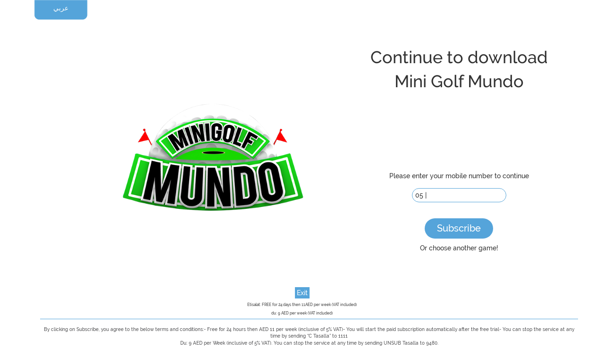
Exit (302, 293)
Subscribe (459, 228)
